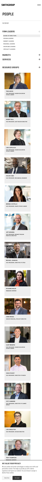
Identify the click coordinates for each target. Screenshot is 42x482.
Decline (6, 478)
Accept (17, 478)
